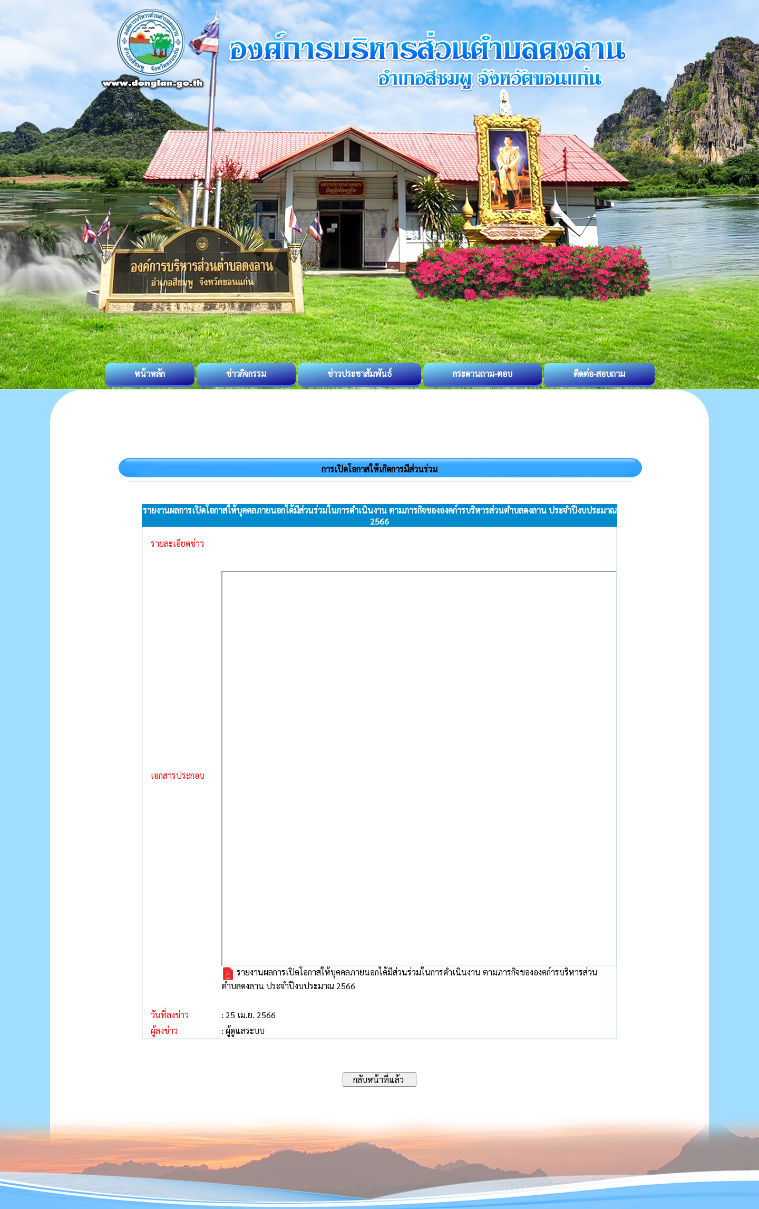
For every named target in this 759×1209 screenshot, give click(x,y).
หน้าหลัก (149, 373)
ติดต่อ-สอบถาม (599, 373)
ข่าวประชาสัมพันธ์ (359, 373)
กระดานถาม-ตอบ (482, 373)
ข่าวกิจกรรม (246, 373)
